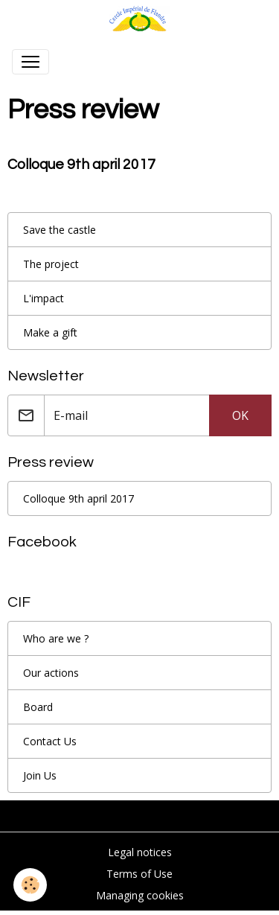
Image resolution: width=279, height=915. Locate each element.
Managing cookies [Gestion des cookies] (140, 895)
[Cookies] (30, 885)
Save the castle (59, 230)
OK (240, 415)
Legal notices (140, 852)
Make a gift (50, 332)
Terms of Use (139, 874)
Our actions (51, 673)
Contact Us (50, 741)
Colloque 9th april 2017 (81, 164)
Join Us (40, 775)
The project (51, 264)
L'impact (43, 298)
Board (38, 707)
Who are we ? (56, 638)
